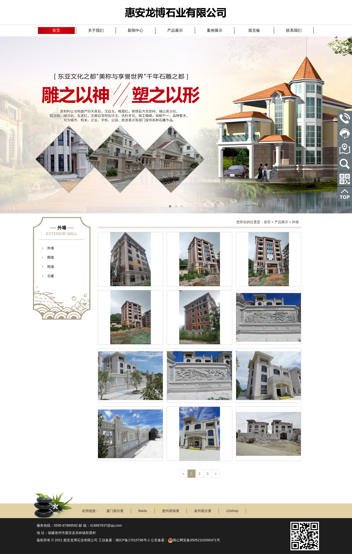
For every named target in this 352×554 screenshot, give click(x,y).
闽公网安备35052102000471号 (194, 540)
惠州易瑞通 (170, 511)
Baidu (142, 511)
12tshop (232, 511)
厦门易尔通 (114, 511)
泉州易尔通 (202, 511)
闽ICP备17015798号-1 (133, 540)
